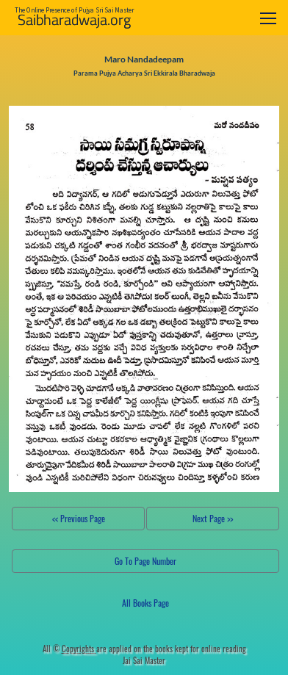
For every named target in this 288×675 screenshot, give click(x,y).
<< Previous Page (78, 518)
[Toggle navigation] (268, 18)
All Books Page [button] (145, 602)
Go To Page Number (145, 561)
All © (69, 648)
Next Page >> (212, 518)
